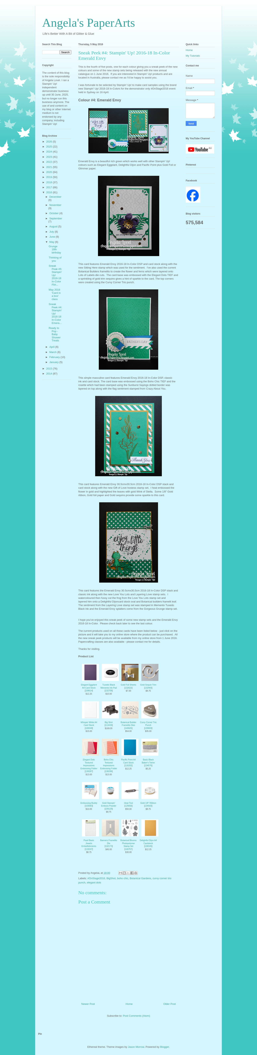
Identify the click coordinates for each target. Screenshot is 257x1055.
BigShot (111, 878)
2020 (49, 172)
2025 (49, 146)
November (55, 205)
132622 (128, 688)
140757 (128, 849)
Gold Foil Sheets (128, 685)
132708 (108, 691)
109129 (108, 809)
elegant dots (94, 882)
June (52, 236)
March (53, 352)
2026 (49, 141)
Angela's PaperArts (88, 22)
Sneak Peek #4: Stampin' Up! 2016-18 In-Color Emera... (55, 314)
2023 (49, 156)
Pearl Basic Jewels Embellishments (89, 843)
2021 (49, 167)
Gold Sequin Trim (148, 685)
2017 (49, 187)
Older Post (169, 1003)
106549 (88, 728)
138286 (108, 771)
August (53, 226)
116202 (128, 765)
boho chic (122, 878)
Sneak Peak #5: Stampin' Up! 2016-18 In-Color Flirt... (55, 275)
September (55, 218)
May (52, 241)
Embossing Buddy (89, 803)
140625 (128, 728)
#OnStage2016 (96, 878)
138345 (148, 846)
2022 (49, 161)
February (55, 357)
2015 (49, 368)
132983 (148, 688)
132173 (108, 846)
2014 (49, 373)
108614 (88, 691)
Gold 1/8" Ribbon (148, 803)
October (54, 213)
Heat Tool (128, 803)
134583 (148, 806)
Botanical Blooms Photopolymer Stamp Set (128, 843)
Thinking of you (55, 259)
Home (129, 1003)
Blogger (164, 1046)
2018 (49, 182)
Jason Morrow (136, 1046)
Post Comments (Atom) (136, 1015)
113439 (108, 725)
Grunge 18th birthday (55, 249)
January (54, 362)
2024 (49, 151)
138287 (88, 771)
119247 (88, 849)
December (55, 196)
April (52, 346)
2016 (49, 192)
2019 (49, 177)
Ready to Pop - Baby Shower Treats (54, 334)
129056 (128, 806)
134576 (148, 765)
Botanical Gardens (140, 878)
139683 (148, 728)
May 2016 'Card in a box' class (54, 294)
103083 (88, 806)
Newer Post (88, 1003)
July (52, 231)
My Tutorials (193, 55)
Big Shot (108, 722)
